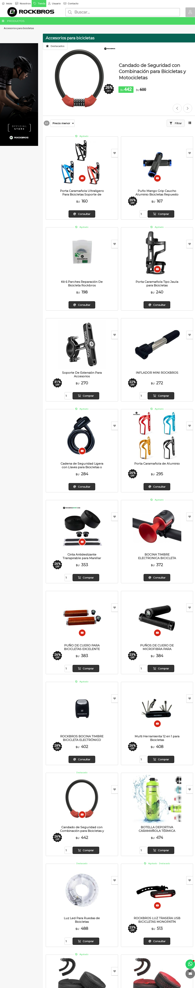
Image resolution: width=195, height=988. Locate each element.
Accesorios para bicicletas (19, 28)
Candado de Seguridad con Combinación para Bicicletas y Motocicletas (152, 71)
